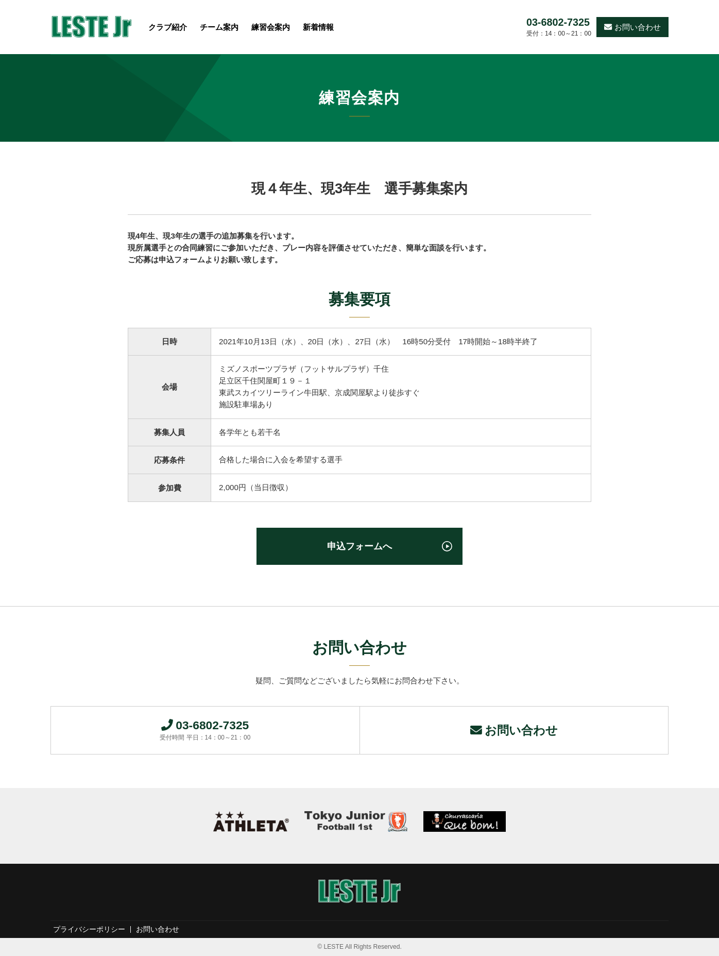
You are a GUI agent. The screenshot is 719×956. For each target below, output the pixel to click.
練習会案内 (270, 27)
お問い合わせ (632, 27)
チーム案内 (219, 27)
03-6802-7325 (558, 23)
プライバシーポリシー (89, 929)
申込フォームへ (359, 546)
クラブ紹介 (167, 27)
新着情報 (318, 27)
